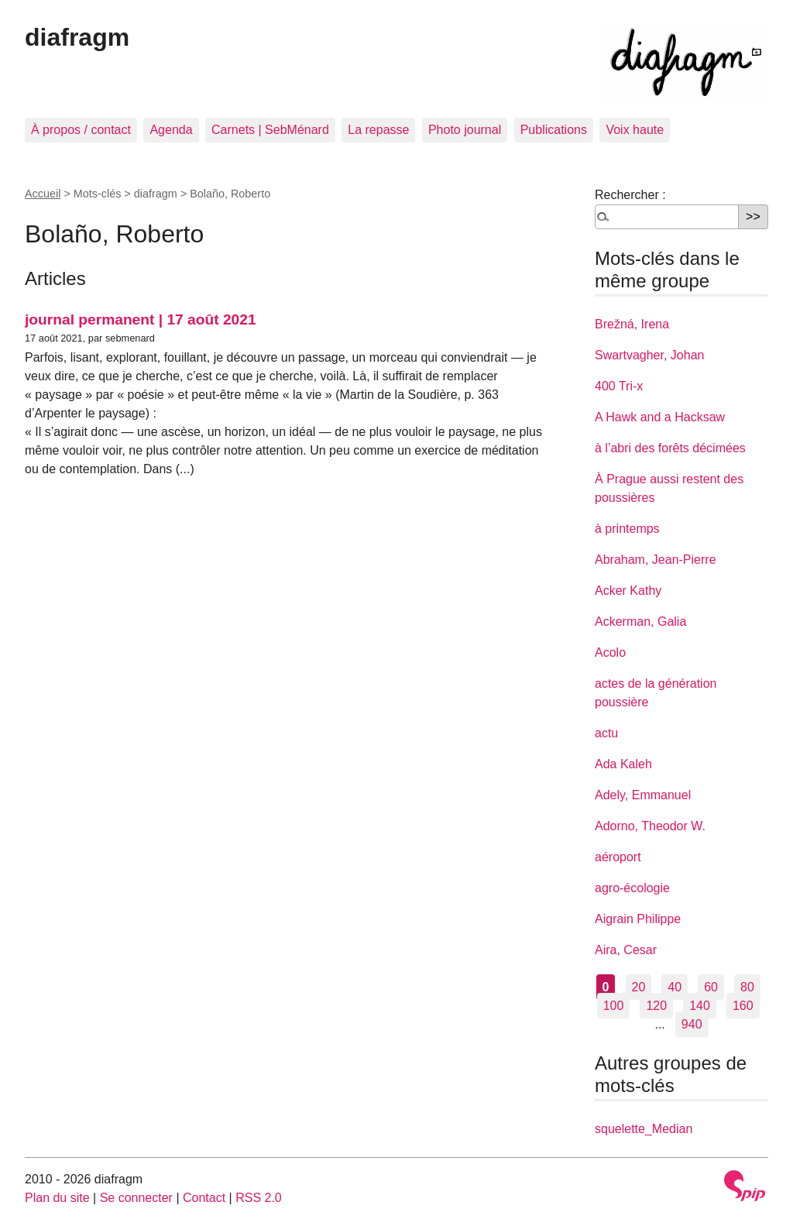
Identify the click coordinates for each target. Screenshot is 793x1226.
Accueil (42, 193)
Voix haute (635, 129)
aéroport (618, 857)
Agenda (170, 129)
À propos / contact (81, 129)
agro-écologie (632, 888)
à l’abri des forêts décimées (670, 448)
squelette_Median (643, 1128)
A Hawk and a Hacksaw (660, 417)
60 (711, 987)
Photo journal (464, 129)
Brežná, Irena (632, 324)
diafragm (77, 37)
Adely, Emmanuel (643, 795)
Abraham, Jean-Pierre (655, 559)
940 (691, 1024)
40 (674, 987)
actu (606, 733)
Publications (553, 129)
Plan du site (57, 1197)
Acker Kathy (628, 590)
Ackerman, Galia (640, 621)
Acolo (610, 652)
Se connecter (136, 1197)
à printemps (627, 528)
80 (747, 987)
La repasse (378, 129)
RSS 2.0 (258, 1197)
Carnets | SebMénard (270, 129)
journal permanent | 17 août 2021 (140, 319)
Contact (204, 1197)
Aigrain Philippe (638, 919)
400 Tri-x (619, 386)
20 (639, 987)
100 (613, 1005)
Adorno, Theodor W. (650, 826)
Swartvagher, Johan (649, 355)
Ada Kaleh (623, 764)
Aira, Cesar (626, 949)
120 (656, 1005)
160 (743, 1005)
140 (699, 1005)
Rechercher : (630, 194)
